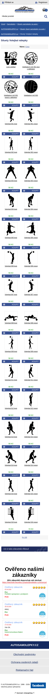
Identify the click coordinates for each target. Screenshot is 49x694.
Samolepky (11, 24)
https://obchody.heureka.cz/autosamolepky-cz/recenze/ (24, 582)
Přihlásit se (9, 2)
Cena (27, 47)
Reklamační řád (24, 670)
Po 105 (24, 537)
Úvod (3, 24)
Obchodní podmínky (24, 654)
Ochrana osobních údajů (24, 662)
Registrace (43, 2)
